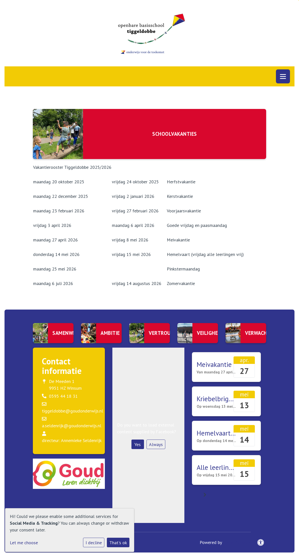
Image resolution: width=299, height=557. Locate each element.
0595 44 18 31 (63, 396)
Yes (137, 444)
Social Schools (237, 542)
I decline (94, 542)
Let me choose (24, 542)
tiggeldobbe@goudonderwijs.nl (72, 411)
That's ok (118, 542)
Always (156, 444)
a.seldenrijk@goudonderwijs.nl (71, 426)
